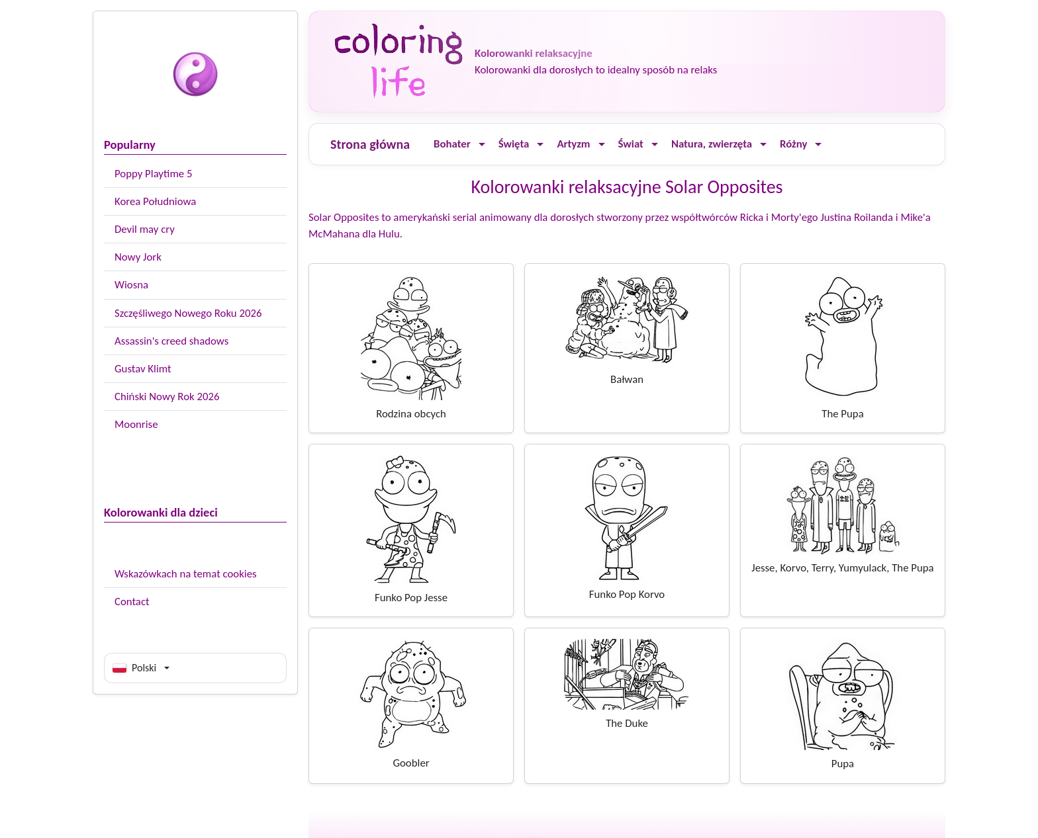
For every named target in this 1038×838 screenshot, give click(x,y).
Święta (514, 144)
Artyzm (573, 144)
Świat (630, 144)
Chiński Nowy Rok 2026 (167, 396)
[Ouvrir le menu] (482, 144)
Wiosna (131, 285)
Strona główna (370, 144)
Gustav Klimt (143, 369)
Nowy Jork (138, 257)
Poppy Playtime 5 (153, 174)
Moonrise (136, 424)
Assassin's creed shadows (171, 341)
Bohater (452, 144)
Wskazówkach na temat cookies (186, 574)
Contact (132, 601)
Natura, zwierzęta (711, 144)
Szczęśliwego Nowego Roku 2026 (188, 313)
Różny (793, 144)
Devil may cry (145, 229)
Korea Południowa (155, 201)
